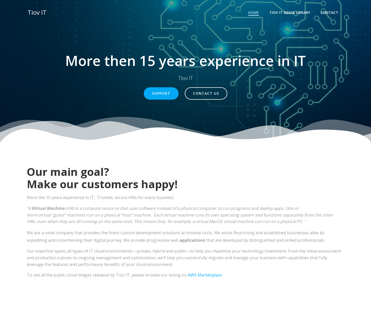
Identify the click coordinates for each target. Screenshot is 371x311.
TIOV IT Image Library (290, 11)
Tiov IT (36, 11)
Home (254, 11)
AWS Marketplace (205, 276)
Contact (330, 11)
